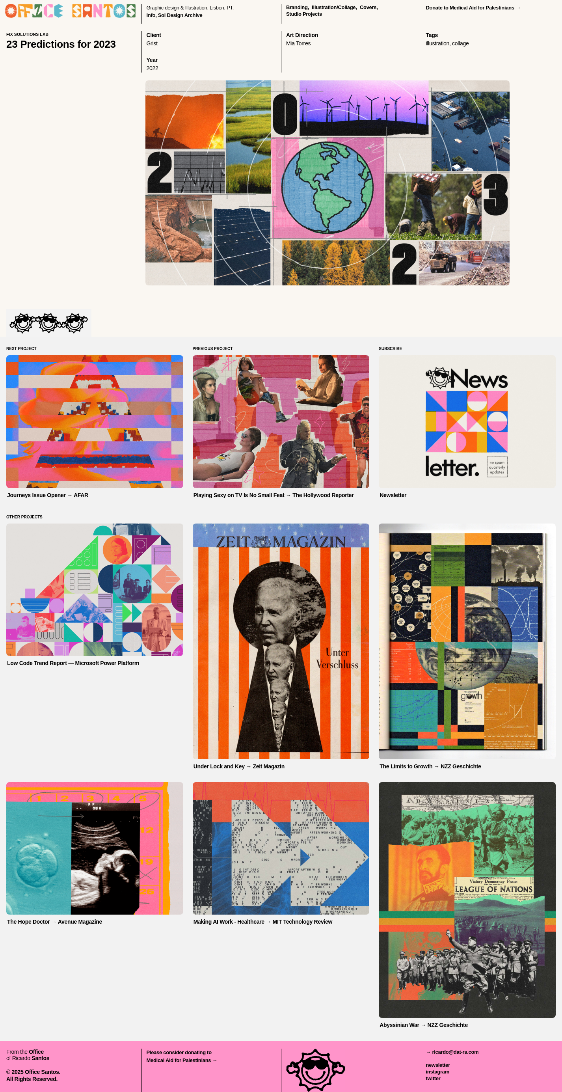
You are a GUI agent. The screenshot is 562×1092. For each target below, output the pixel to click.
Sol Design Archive (180, 15)
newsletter (438, 1065)
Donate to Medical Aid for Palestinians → (473, 8)
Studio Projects (304, 14)
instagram (437, 1072)
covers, (369, 7)
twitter (433, 1078)
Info (151, 15)
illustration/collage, (334, 7)
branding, (297, 7)
